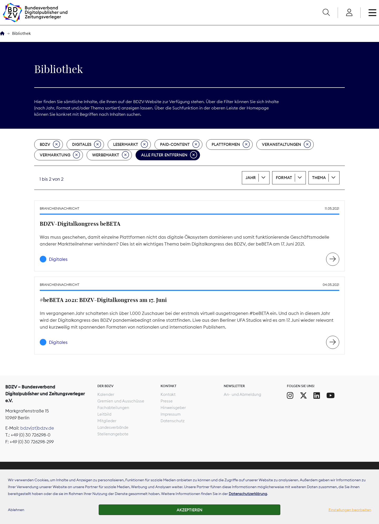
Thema (319, 177)
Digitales (86, 144)
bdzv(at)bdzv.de (37, 428)
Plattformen (231, 144)
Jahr (251, 177)
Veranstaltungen (286, 144)
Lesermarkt (130, 144)
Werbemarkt (110, 155)
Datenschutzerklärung (248, 493)
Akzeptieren (189, 509)
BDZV (50, 144)
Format (284, 177)
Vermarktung (60, 155)
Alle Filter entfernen (169, 155)
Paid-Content (180, 144)
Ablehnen (16, 509)
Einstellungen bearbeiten (349, 509)
